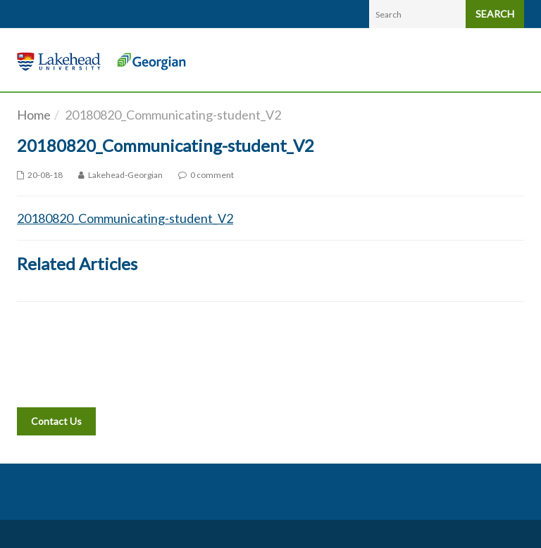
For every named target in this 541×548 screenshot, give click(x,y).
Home (34, 114)
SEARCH (494, 14)
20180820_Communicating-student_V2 (125, 218)
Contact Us (56, 421)
